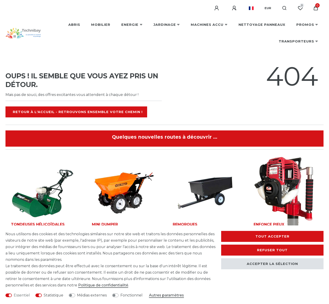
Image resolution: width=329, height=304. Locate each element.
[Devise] (268, 8)
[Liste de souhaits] (300, 8)
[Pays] (251, 8)
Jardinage (165, 25)
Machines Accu (207, 25)
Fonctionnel (131, 295)
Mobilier (100, 25)
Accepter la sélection (272, 264)
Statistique (53, 295)
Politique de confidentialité (103, 285)
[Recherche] (284, 8)
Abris (74, 25)
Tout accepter (272, 236)
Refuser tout (272, 250)
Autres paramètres (166, 295)
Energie (129, 25)
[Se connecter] (217, 8)
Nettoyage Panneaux (262, 25)
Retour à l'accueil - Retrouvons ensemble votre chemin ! (78, 112)
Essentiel (22, 295)
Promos (305, 25)
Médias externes (92, 295)
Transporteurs (296, 41)
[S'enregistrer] (234, 8)
